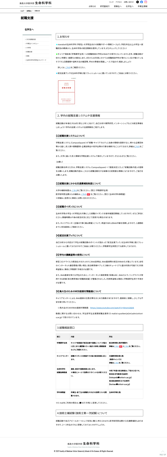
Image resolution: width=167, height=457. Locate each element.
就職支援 (29, 52)
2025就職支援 (31, 40)
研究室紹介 (105, 6)
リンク (111, 2)
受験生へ (118, 6)
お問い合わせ (129, 2)
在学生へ (130, 6)
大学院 (28, 48)
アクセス (119, 2)
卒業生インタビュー (32, 44)
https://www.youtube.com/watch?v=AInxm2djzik (112, 308)
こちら (68, 67)
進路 (27, 56)
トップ (22, 11)
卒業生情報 (142, 6)
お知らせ (92, 6)
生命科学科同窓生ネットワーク (36, 60)
